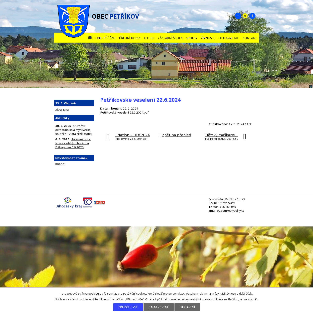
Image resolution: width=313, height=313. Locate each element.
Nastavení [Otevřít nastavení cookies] (187, 307)
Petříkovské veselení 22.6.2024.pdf (124, 112)
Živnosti (208, 38)
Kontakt (250, 38)
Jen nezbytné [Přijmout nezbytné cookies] (159, 307)
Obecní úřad (105, 38)
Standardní (245, 16)
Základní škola (170, 38)
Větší (252, 16)
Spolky (191, 38)
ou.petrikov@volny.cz (230, 210)
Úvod (90, 37)
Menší (238, 16)
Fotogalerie (228, 38)
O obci (149, 38)
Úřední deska (129, 38)
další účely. (246, 293)
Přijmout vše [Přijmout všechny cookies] (128, 307)
